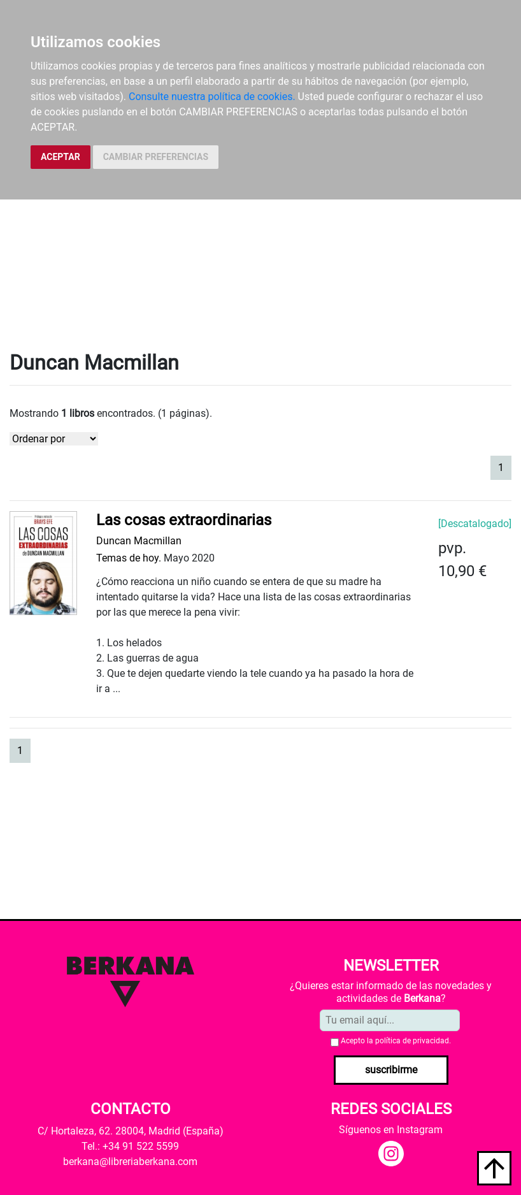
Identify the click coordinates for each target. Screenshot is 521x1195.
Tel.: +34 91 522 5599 (130, 1146)
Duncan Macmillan (139, 541)
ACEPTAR (60, 157)
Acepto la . (396, 1040)
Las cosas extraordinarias (183, 520)
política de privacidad (412, 1040)
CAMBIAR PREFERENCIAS (155, 157)
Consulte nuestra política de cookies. (212, 97)
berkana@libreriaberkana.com (130, 1161)
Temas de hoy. (128, 558)
